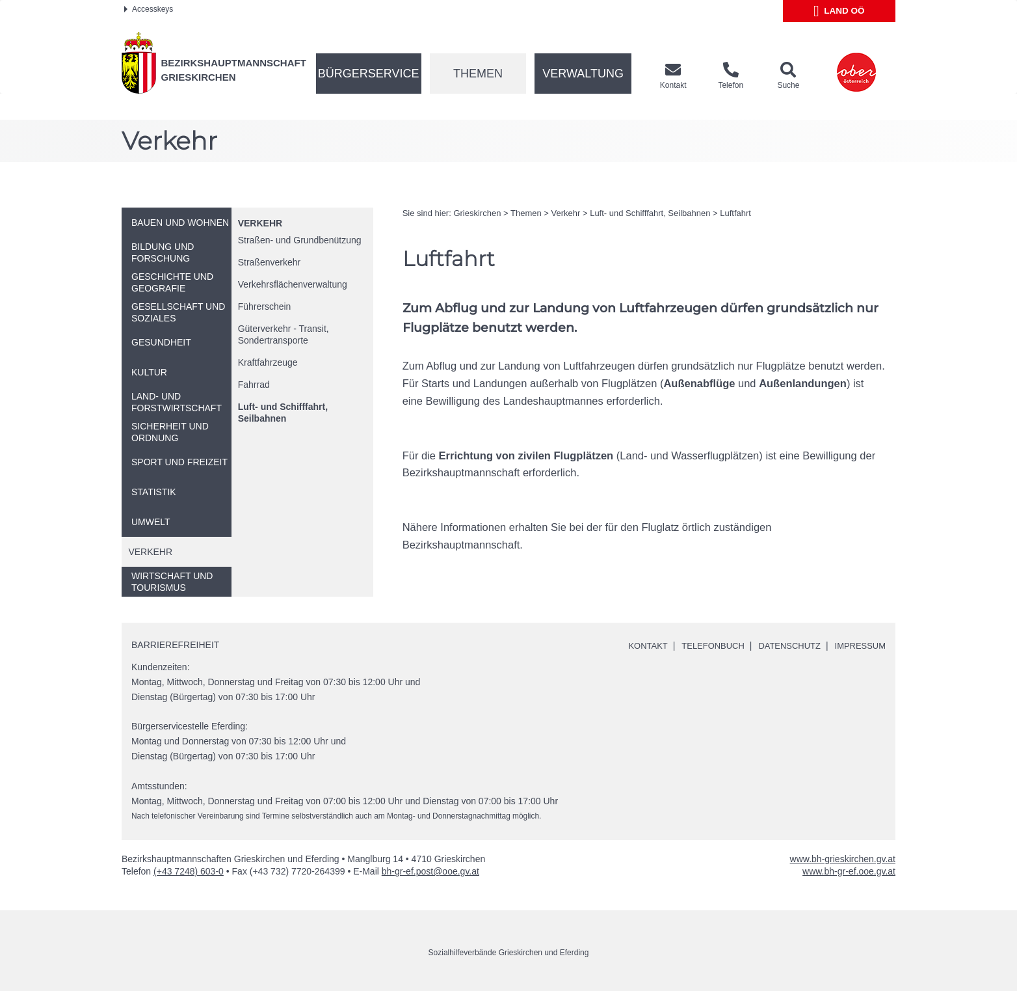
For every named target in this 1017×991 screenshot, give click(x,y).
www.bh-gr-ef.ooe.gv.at (848, 871)
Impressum (858, 645)
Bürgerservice (368, 73)
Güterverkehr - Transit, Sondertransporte (283, 334)
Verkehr (260, 223)
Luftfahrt (735, 213)
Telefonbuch (701, 645)
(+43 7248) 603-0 (188, 871)
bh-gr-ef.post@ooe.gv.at (430, 871)
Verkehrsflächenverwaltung (292, 284)
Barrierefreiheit (175, 645)
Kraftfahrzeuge (268, 362)
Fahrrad (254, 384)
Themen (478, 73)
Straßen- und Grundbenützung (300, 240)
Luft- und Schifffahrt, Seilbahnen (283, 412)
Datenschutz (782, 645)
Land (839, 11)
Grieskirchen (477, 213)
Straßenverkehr (269, 262)
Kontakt (632, 645)
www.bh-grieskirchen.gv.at (842, 859)
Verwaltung (583, 73)
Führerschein (264, 306)
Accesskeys (148, 9)
